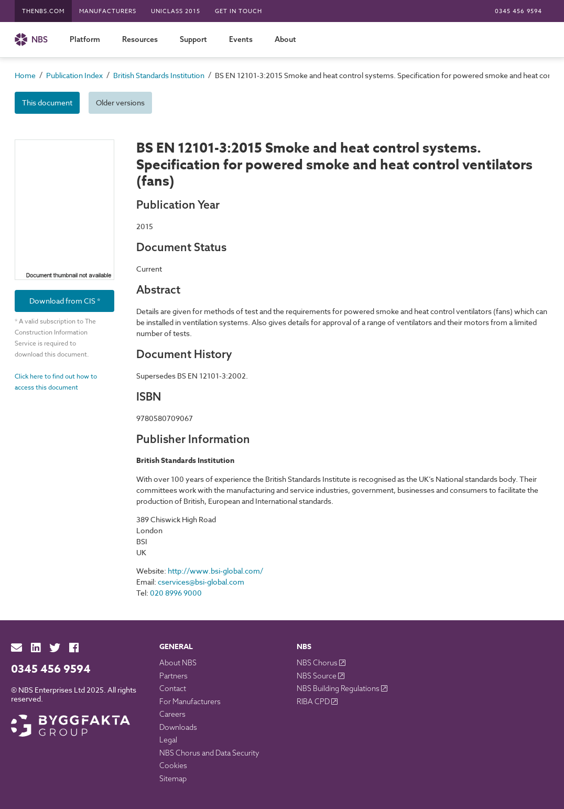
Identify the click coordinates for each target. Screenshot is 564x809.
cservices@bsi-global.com (201, 582)
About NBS (178, 662)
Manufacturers (107, 11)
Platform (85, 39)
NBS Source (317, 676)
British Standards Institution (158, 75)
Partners (173, 676)
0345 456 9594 (518, 11)
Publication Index (74, 75)
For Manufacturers (190, 701)
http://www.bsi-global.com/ (215, 571)
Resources (140, 39)
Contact (172, 688)
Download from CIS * (64, 301)
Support (193, 39)
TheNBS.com (43, 11)
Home (25, 75)
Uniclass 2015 (175, 11)
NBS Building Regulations (339, 688)
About (285, 39)
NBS (31, 39)
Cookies (173, 765)
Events (241, 39)
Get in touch (238, 11)
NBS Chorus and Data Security (209, 753)
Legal (168, 740)
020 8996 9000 (176, 593)
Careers (172, 714)
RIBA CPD (314, 701)
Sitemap (173, 778)
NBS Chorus (318, 662)
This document (47, 102)
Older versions (120, 102)
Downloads (178, 727)
